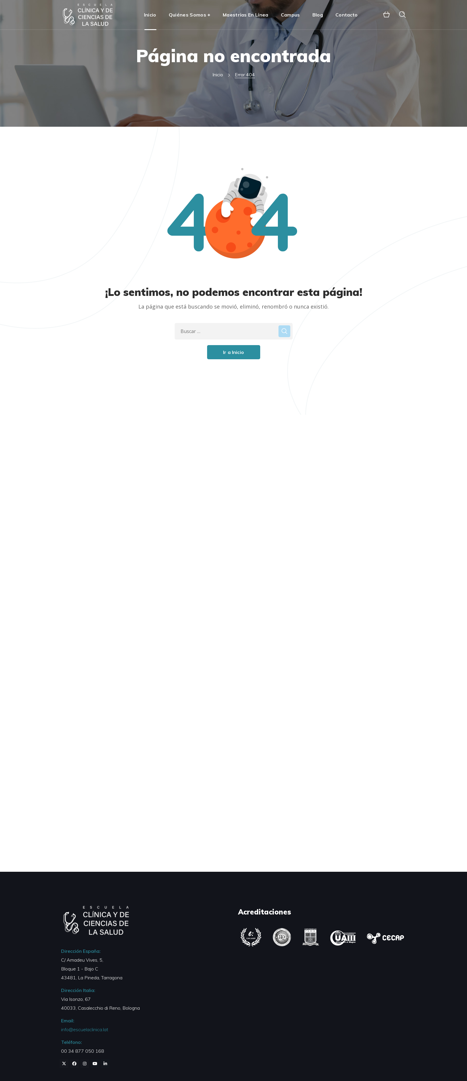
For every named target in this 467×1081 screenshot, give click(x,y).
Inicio (217, 75)
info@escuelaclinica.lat (84, 1029)
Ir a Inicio (233, 352)
